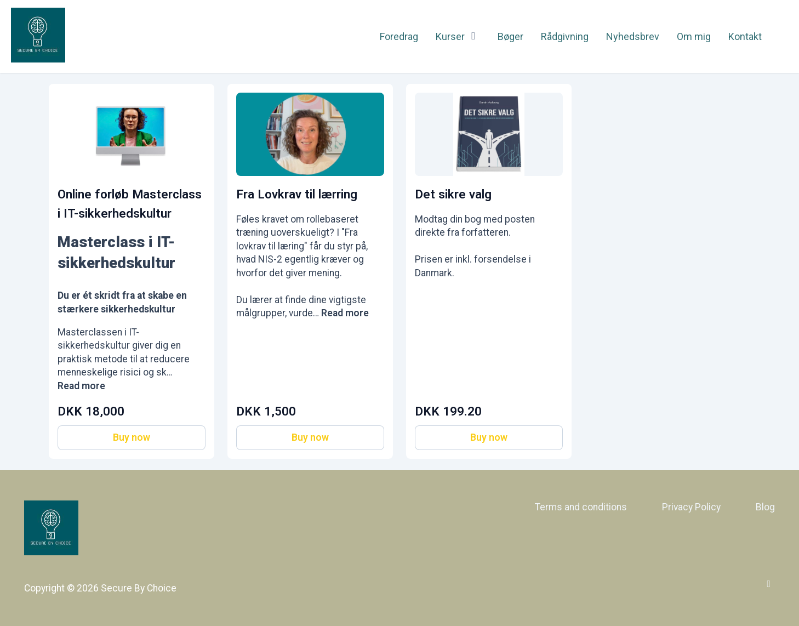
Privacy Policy (691, 507)
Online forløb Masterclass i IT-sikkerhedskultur (130, 203)
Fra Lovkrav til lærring (296, 194)
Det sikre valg (453, 194)
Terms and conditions (581, 507)
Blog (765, 507)
